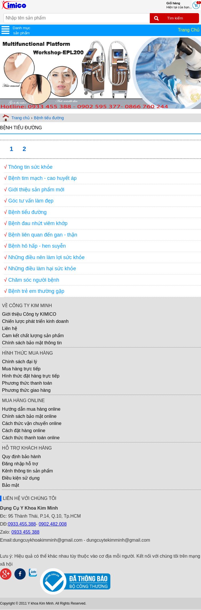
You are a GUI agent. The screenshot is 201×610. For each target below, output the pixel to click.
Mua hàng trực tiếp (21, 368)
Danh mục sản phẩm (21, 30)
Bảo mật (10, 485)
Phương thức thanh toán (27, 383)
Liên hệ (9, 328)
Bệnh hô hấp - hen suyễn (37, 246)
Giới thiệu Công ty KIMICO (29, 314)
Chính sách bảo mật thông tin (32, 342)
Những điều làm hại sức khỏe (42, 268)
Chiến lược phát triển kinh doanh (35, 321)
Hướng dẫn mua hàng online (31, 409)
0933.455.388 (22, 524)
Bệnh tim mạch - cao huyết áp (42, 178)
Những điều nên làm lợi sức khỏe (46, 257)
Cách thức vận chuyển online (31, 423)
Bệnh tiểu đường (49, 118)
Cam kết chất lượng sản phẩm (33, 335)
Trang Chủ (189, 29)
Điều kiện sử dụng (21, 478)
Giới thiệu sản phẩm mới (36, 189)
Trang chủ (20, 118)
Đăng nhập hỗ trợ (20, 463)
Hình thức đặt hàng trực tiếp (30, 375)
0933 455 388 (25, 532)
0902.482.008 (53, 524)
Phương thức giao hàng (26, 390)
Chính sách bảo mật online (29, 416)
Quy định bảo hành (21, 456)
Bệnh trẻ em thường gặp (36, 291)
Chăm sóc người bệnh (33, 280)
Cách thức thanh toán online (30, 437)
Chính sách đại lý (19, 361)
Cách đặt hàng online (23, 430)
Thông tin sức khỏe (30, 167)
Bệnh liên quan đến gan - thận (42, 235)
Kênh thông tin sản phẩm (27, 470)
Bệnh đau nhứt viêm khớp (37, 223)
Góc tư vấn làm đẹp (30, 201)
